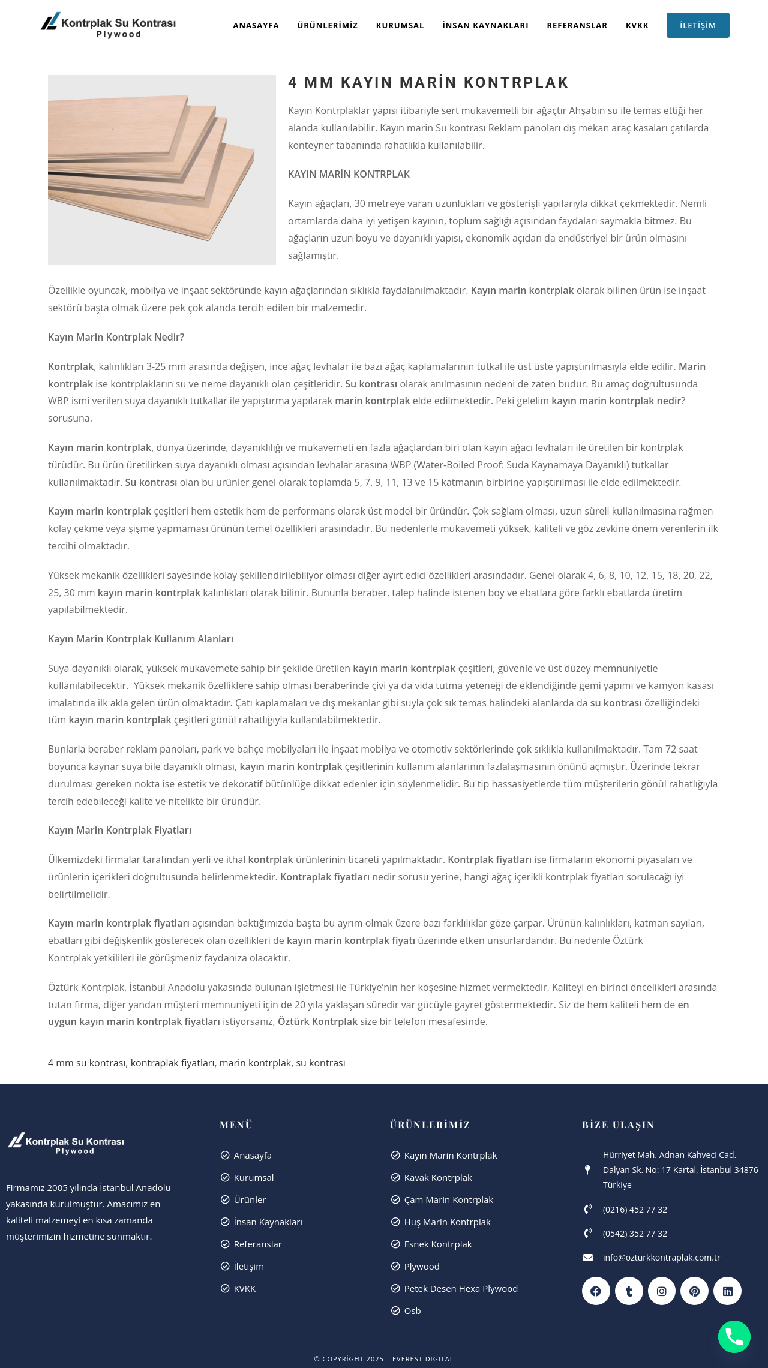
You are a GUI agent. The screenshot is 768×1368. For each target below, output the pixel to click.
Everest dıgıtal (423, 1358)
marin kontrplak (255, 1062)
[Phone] (734, 1337)
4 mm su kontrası (86, 1062)
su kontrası (320, 1062)
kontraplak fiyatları (173, 1062)
